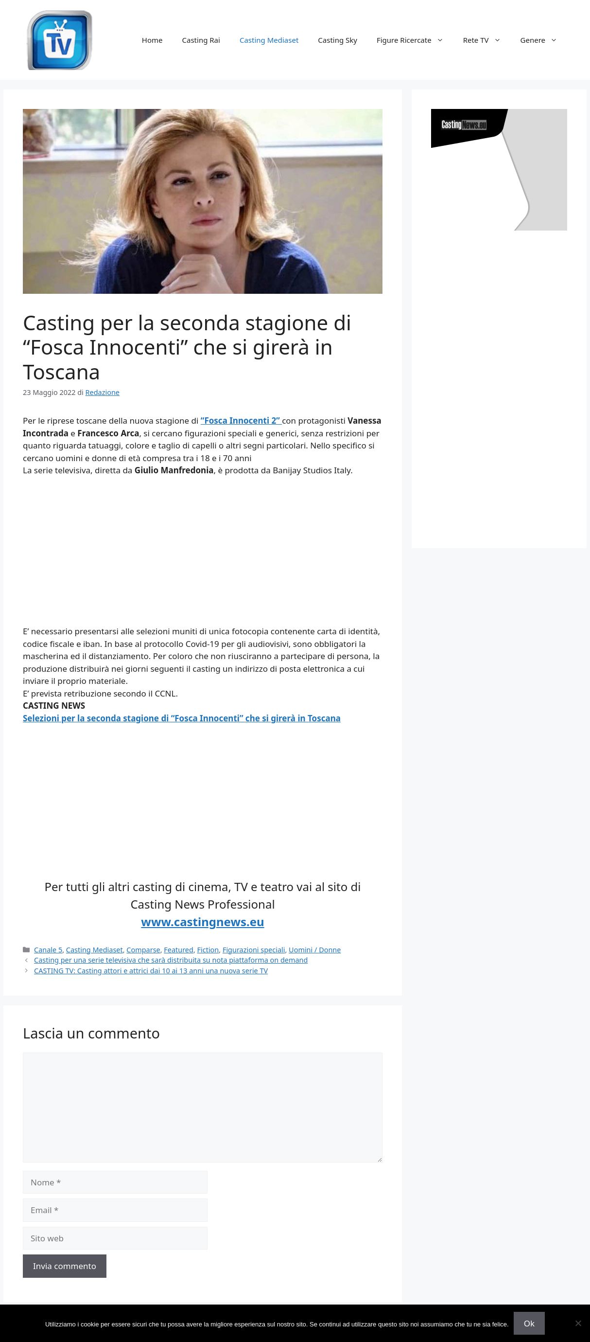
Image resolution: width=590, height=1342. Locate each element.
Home (152, 40)
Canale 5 (48, 949)
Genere (544, 39)
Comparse (143, 949)
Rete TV (487, 39)
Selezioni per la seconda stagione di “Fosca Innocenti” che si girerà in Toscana (182, 718)
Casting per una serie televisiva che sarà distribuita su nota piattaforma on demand (171, 960)
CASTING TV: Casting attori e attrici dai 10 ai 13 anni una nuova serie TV (151, 970)
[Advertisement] (202, 557)
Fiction (208, 949)
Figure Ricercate (415, 39)
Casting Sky (337, 40)
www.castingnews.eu (202, 921)
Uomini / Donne (315, 949)
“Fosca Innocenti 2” (241, 420)
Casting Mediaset (269, 40)
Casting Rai (201, 40)
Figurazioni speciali (254, 949)
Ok (529, 1323)
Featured (178, 949)
